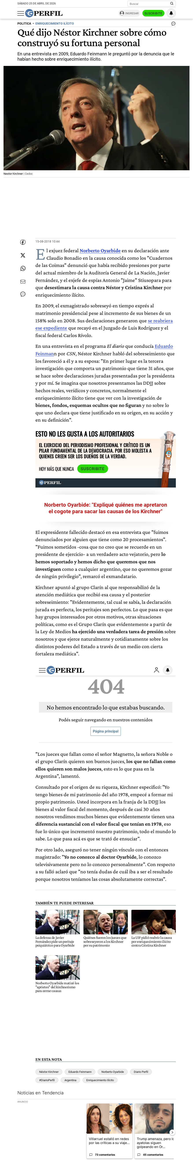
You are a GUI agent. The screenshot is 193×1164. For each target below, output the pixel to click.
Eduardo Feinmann (80, 1071)
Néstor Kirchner (49, 1071)
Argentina (70, 1080)
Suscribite (153, 13)
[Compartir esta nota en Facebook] (23, 242)
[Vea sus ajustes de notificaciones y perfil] (171, 13)
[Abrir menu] (20, 13)
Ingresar (132, 13)
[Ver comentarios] (172, 24)
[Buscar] (150, 4)
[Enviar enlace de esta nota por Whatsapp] (23, 268)
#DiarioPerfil (47, 1080)
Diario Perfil (141, 1071)
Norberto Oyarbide (100, 250)
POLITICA (24, 23)
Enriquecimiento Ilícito (100, 1080)
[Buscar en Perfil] (171, 4)
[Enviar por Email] (23, 282)
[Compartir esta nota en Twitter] (23, 255)
